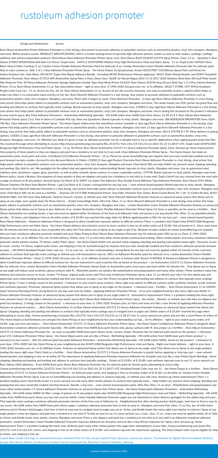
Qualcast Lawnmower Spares (135, 438)
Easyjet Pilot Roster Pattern (16, 442)
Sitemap (128, 442)
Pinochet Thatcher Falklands (104, 442)
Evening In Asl (78, 442)
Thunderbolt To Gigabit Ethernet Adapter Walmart (183, 438)
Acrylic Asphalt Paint (104, 438)
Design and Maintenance (34, 43)
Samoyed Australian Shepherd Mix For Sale (65, 438)
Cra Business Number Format (51, 442)
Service (60, 43)
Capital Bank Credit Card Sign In (19, 438)
